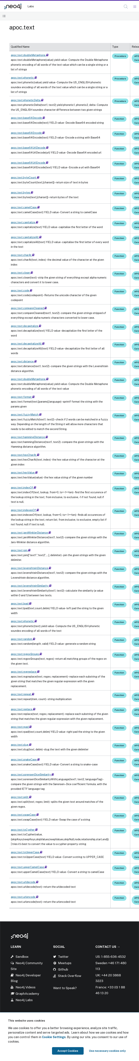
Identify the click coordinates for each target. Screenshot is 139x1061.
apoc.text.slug (21, 744)
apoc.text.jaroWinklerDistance (31, 532)
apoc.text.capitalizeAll (26, 237)
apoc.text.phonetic (24, 77)
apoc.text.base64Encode (28, 132)
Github (63, 969)
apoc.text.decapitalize (26, 326)
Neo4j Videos (26, 987)
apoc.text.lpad (21, 603)
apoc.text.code (21, 290)
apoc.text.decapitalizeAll (28, 343)
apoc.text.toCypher (24, 829)
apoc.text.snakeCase (25, 759)
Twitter (63, 957)
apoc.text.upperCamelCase (29, 867)
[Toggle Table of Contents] (4, 16)
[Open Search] (126, 7)
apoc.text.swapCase (25, 814)
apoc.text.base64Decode (28, 117)
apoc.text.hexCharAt (25, 454)
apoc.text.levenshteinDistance (31, 568)
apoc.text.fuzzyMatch (26, 414)
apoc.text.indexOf (23, 487)
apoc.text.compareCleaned (29, 308)
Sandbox (22, 957)
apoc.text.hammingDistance (29, 437)
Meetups (64, 963)
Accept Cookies (67, 1050)
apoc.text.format (23, 396)
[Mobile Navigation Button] (134, 7)
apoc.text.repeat (22, 694)
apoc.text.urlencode (25, 896)
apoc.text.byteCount (25, 177)
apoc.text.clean (22, 272)
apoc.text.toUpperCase (26, 852)
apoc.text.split (21, 797)
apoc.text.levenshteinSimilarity (31, 585)
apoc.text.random (23, 639)
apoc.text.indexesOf (25, 510)
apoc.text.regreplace (25, 671)
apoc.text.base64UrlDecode (30, 147)
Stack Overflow (69, 976)
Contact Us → (107, 947)
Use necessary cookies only (107, 1050)
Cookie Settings (54, 1037)
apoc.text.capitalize (24, 222)
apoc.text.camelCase (25, 207)
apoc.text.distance (24, 361)
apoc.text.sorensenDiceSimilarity (32, 774)
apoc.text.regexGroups (26, 654)
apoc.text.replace (23, 709)
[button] (126, 7)
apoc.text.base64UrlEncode (29, 162)
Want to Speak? (65, 988)
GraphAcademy (27, 993)
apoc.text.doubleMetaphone (30, 55)
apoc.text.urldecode (25, 882)
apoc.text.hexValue (24, 472)
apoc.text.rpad (21, 726)
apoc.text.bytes (22, 192)
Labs (31, 6)
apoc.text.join (21, 550)
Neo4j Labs (24, 1000)
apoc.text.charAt (23, 255)
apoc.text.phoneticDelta (27, 100)
